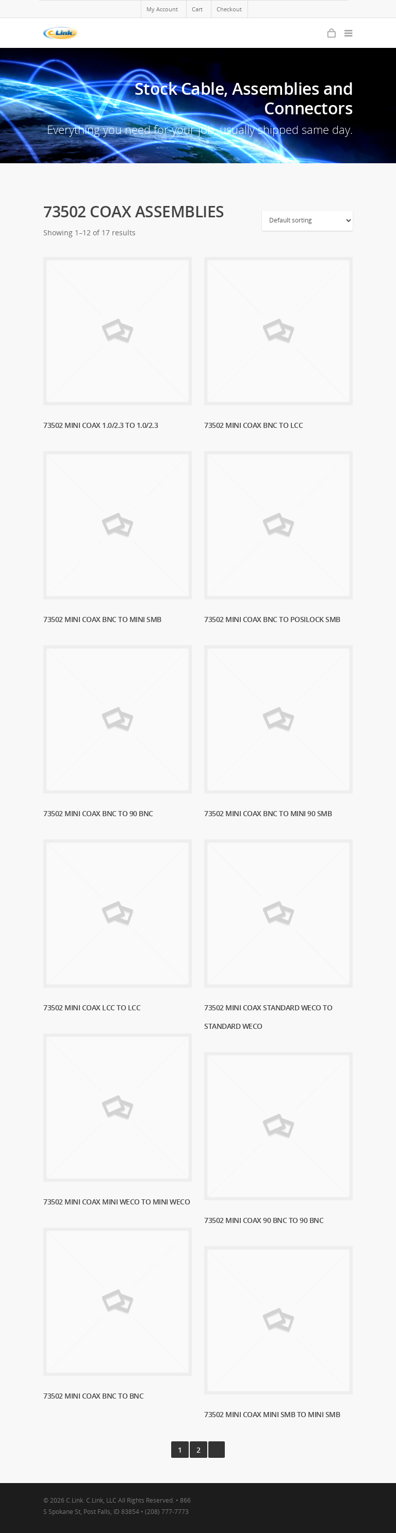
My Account (162, 9)
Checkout (229, 9)
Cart (197, 9)
